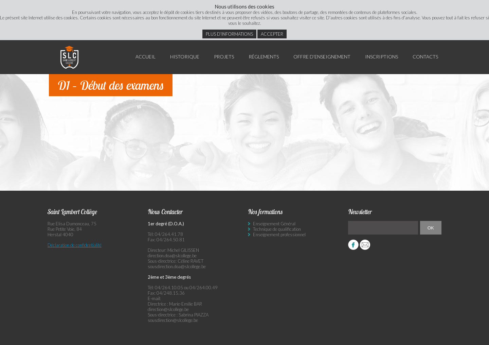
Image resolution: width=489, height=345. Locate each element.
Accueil (145, 56)
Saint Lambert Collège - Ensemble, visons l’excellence (69, 57)
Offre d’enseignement (321, 56)
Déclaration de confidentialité (75, 245)
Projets (224, 56)
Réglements (264, 56)
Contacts (425, 56)
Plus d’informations (229, 34)
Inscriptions (381, 56)
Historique (184, 56)
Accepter (272, 34)
